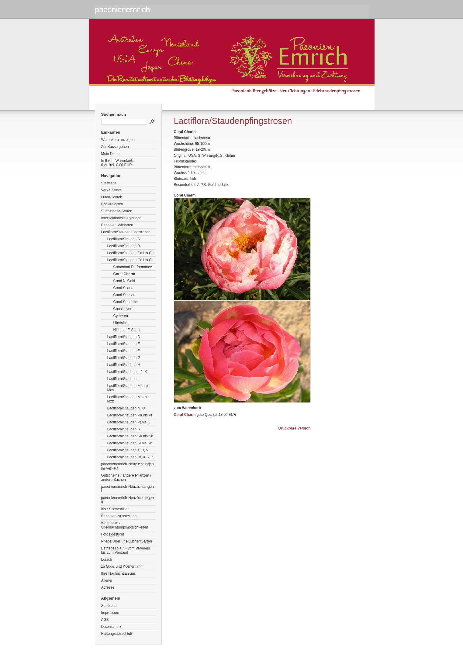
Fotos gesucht (112, 534)
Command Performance (132, 267)
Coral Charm (124, 274)
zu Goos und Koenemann (122, 566)
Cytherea (120, 316)
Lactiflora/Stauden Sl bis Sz (129, 443)
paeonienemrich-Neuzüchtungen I (127, 488)
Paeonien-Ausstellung (119, 516)
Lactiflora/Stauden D (123, 337)
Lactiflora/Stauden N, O (126, 408)
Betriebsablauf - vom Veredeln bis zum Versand (125, 550)
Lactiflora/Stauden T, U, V (128, 450)
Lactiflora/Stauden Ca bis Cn (130, 253)
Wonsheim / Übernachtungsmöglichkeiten (124, 525)
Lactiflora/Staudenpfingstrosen (125, 232)
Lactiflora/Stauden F (123, 351)
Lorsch (106, 559)
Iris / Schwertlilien (115, 509)
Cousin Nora (123, 309)
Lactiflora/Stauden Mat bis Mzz (128, 399)
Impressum (110, 613)
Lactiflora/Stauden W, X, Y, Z (130, 457)
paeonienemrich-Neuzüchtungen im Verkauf (127, 466)
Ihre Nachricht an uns (118, 573)
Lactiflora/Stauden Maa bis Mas (128, 388)
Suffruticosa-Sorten (117, 211)
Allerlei (106, 580)
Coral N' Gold (124, 281)
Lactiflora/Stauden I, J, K (127, 372)
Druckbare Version (294, 428)
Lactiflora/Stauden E (123, 344)
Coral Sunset (123, 295)
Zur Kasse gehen (115, 147)
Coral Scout (123, 288)
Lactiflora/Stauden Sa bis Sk (130, 436)
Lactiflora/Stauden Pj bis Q (128, 422)
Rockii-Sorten (112, 204)
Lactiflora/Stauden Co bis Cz (130, 260)
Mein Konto (110, 154)
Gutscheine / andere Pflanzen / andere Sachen (126, 477)
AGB (105, 620)
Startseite (109, 183)
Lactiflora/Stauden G (123, 358)
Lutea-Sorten (111, 197)
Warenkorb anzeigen (118, 140)
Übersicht (121, 323)
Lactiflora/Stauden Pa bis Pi (129, 415)
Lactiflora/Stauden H (123, 365)
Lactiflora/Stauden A (123, 239)
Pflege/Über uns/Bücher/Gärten (126, 541)
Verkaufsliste (111, 190)
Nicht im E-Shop (126, 330)
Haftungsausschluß (117, 633)
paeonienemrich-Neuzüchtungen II (127, 500)
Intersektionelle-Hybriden (121, 218)
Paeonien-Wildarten (117, 225)
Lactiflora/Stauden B (123, 246)
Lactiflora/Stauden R (123, 429)
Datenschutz (111, 626)
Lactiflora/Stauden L (123, 379)
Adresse (108, 587)
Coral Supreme (125, 302)
